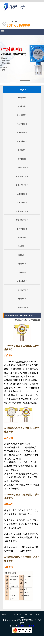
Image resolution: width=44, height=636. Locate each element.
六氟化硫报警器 (22, 290)
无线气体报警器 (22, 307)
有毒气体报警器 (22, 220)
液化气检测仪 (22, 141)
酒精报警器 (22, 246)
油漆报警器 (22, 264)
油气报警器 (22, 272)
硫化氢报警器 (22, 203)
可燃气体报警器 (22, 168)
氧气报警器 (22, 98)
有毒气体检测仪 (22, 211)
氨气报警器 (22, 150)
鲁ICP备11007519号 (26, 626)
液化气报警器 (22, 133)
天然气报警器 (22, 115)
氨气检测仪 (22, 159)
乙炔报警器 (22, 299)
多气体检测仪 (22, 229)
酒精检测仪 (22, 237)
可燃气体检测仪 (22, 176)
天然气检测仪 (22, 124)
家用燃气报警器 (22, 185)
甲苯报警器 (22, 255)
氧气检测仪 (22, 106)
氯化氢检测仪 (22, 281)
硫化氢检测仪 (22, 194)
